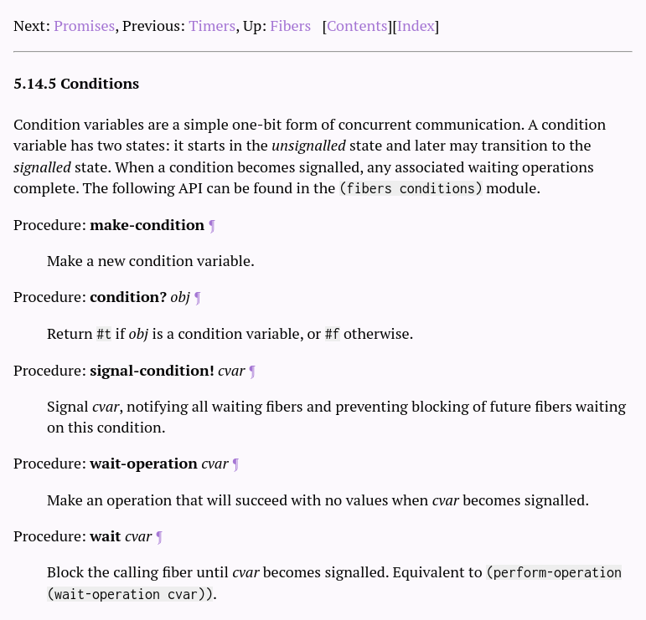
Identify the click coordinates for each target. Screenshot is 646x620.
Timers (212, 25)
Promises (84, 25)
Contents (357, 25)
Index (416, 25)
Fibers (291, 25)
